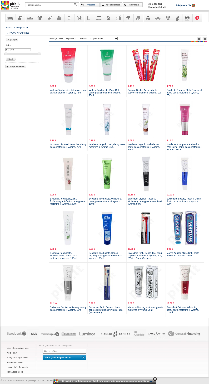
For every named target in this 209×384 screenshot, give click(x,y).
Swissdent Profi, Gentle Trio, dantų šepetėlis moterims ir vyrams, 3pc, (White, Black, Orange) (145, 255)
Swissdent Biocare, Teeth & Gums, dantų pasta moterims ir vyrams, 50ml (184, 201)
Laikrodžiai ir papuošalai (69, 18)
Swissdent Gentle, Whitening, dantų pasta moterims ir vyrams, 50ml (68, 308)
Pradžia (8, 28)
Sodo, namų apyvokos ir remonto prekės (148, 18)
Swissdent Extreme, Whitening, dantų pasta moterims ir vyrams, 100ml (183, 310)
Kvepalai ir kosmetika (20, 18)
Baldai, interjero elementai (138, 18)
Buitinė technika (108, 18)
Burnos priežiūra (21, 28)
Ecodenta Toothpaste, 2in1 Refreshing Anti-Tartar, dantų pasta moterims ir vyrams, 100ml (67, 201)
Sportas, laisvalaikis (167, 18)
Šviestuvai (128, 18)
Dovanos (187, 18)
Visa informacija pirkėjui (18, 348)
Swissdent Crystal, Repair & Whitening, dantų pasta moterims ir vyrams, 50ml (145, 201)
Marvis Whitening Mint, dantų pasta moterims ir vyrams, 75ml (145, 308)
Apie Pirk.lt (12, 353)
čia (150, 381)
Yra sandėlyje (10, 18)
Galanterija (59, 18)
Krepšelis (91, 5)
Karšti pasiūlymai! (198, 18)
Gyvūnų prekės (177, 18)
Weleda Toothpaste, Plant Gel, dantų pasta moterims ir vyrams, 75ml (105, 93)
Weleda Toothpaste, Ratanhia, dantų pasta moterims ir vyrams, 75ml (68, 91)
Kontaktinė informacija (17, 367)
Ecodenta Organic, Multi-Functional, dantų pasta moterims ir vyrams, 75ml (185, 93)
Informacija (134, 5)
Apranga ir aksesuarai (40, 18)
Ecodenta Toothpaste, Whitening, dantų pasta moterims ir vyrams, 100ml (105, 201)
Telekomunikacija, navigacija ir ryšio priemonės (89, 18)
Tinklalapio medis (15, 372)
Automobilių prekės (158, 18)
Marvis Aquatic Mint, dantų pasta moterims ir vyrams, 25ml (183, 254)
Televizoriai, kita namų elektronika (118, 18)
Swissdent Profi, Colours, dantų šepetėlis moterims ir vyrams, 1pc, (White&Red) (106, 310)
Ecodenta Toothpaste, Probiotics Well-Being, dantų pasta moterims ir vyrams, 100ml (184, 147)
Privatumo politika (15, 362)
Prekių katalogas (112, 5)
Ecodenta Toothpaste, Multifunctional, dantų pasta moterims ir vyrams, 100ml (63, 255)
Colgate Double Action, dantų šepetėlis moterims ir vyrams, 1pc (144, 91)
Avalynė (30, 18)
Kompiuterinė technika (99, 18)
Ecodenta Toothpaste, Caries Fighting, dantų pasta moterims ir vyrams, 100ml (105, 255)
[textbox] (52, 4)
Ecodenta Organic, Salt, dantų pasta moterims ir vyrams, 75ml (107, 145)
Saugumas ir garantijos (18, 357)
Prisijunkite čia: (184, 5)
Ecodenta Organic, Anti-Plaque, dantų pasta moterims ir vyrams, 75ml (144, 147)
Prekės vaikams (79, 18)
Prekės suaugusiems (49, 18)
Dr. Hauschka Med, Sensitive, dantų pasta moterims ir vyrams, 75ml (68, 145)
